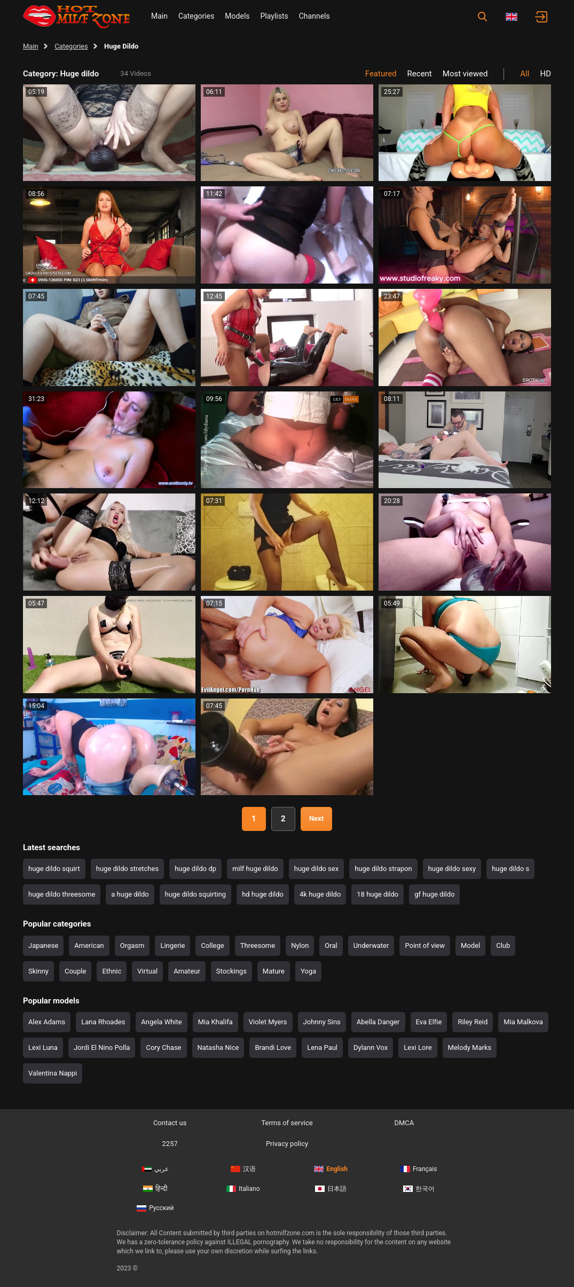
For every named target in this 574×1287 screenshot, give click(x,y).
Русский (155, 1208)
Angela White (161, 1022)
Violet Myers (268, 1022)
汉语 (243, 1169)
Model (470, 945)
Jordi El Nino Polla (102, 1047)
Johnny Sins (322, 1022)
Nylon (300, 945)
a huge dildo (129, 894)
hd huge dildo (263, 894)
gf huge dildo (434, 894)
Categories (196, 16)
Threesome (257, 945)
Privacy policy (287, 1144)
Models (237, 16)
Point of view (425, 945)
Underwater (371, 945)
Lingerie (172, 945)
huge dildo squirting (195, 894)
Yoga (308, 971)
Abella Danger (378, 1022)
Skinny (38, 971)
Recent (419, 74)
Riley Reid (472, 1022)
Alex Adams (46, 1022)
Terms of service (286, 1123)
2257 (170, 1144)
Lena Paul (322, 1047)
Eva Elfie (429, 1022)
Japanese (43, 945)
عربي (155, 1169)
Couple (75, 971)
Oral (331, 945)
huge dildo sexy (452, 869)
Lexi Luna (43, 1047)
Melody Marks (470, 1047)
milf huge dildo (255, 869)
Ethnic (111, 971)
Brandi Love (273, 1047)
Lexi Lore (417, 1047)
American (89, 945)
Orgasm (132, 945)
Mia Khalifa (215, 1022)
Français (418, 1169)
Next (316, 818)
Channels (314, 16)
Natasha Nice (218, 1047)
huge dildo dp (195, 869)
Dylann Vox (370, 1047)
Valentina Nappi (52, 1073)
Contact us (170, 1123)
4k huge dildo (320, 894)
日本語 (331, 1188)
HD (545, 74)
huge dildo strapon (383, 869)
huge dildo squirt (54, 869)
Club (503, 945)
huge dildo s (510, 869)
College (212, 945)
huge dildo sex (316, 869)
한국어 (419, 1188)
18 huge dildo (377, 894)
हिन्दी (155, 1188)
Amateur (187, 971)
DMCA (404, 1123)
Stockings (231, 971)
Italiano (243, 1188)
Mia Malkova (523, 1022)
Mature (274, 971)
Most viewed (465, 74)
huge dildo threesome (61, 894)
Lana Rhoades (103, 1022)
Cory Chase (163, 1047)
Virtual (147, 971)
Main (159, 16)
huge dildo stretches (127, 869)
